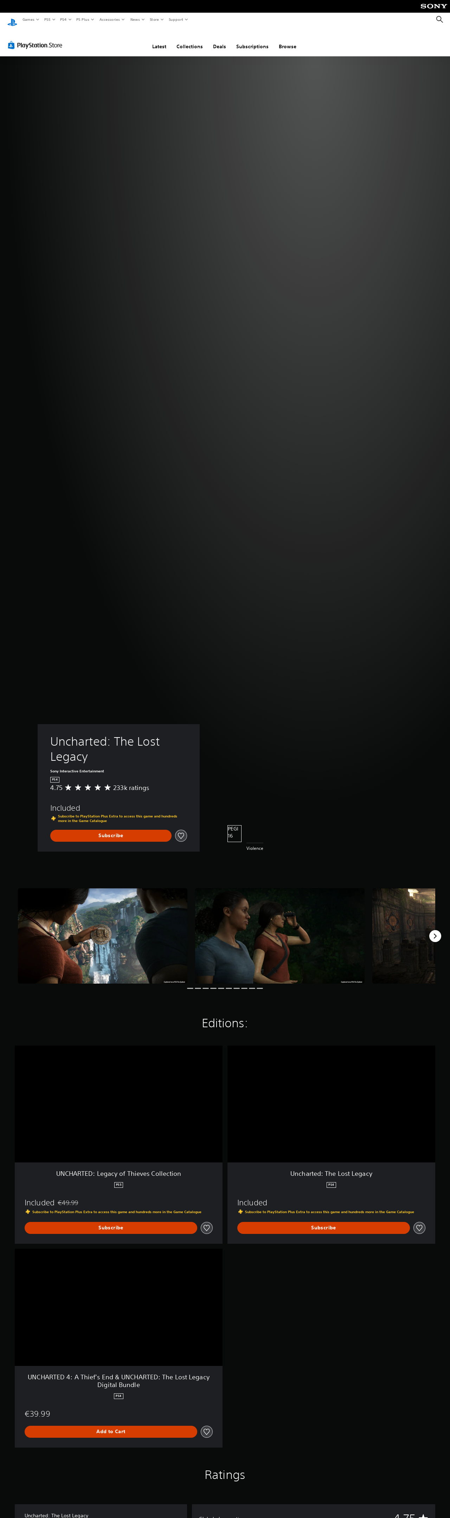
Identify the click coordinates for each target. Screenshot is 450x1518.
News (135, 19)
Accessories (109, 19)
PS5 (47, 19)
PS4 (63, 19)
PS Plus (83, 19)
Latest (159, 40)
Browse (287, 40)
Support (175, 19)
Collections (189, 40)
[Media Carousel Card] (102, 929)
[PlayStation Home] (12, 20)
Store (154, 19)
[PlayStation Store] (37, 38)
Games (28, 19)
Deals (219, 40)
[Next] (435, 929)
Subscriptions (252, 40)
